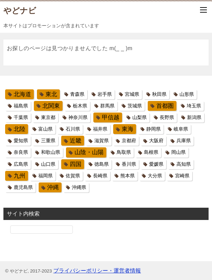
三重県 (48, 140)
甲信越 (110, 117)
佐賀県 (73, 175)
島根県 (151, 152)
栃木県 (80, 105)
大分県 (155, 175)
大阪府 (156, 140)
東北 (51, 94)
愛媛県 (156, 164)
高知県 (183, 164)
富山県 (45, 129)
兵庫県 (183, 140)
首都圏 (165, 106)
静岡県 (153, 129)
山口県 (48, 164)
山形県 (187, 94)
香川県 (129, 164)
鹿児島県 (23, 187)
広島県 (21, 164)
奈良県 (21, 152)
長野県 (167, 117)
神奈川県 (78, 117)
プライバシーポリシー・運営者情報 (97, 271)
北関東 (51, 106)
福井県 (100, 129)
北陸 (19, 129)
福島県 (21, 105)
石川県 (73, 129)
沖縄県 (79, 187)
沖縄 (53, 187)
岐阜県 (181, 129)
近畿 (75, 140)
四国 (75, 164)
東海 (127, 129)
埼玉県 (194, 105)
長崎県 (100, 175)
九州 (19, 176)
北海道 (22, 94)
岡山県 (178, 152)
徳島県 (101, 164)
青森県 (77, 94)
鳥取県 (124, 152)
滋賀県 (101, 140)
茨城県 (135, 105)
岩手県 (104, 94)
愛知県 (21, 140)
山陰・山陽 (89, 152)
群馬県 (107, 105)
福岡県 (45, 175)
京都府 (129, 140)
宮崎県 (182, 175)
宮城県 (132, 94)
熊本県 (127, 175)
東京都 (48, 117)
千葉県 (21, 117)
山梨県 (139, 117)
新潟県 (194, 117)
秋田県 (159, 94)
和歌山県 (50, 152)
